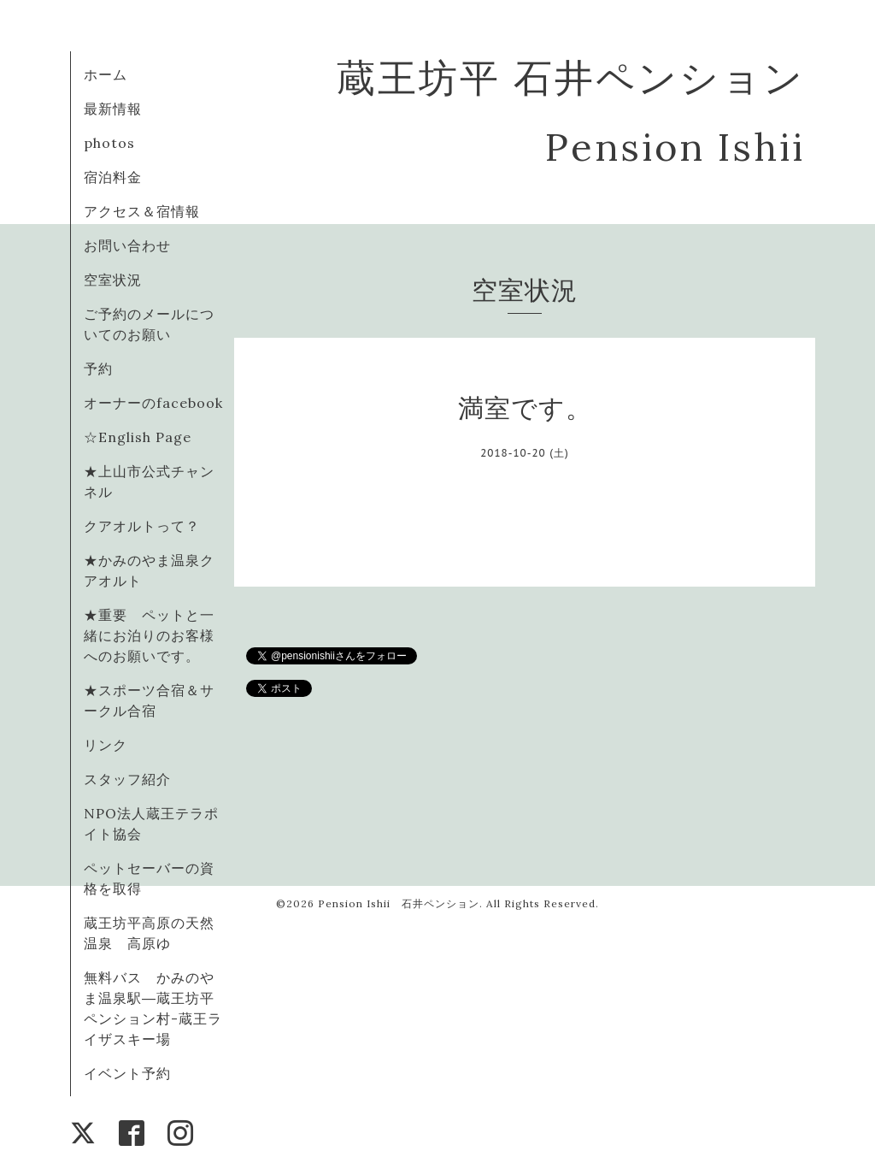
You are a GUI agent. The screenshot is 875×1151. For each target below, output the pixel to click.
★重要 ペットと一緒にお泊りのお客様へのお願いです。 (149, 635)
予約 (98, 368)
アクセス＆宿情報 (142, 211)
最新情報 (113, 108)
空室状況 (113, 279)
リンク (105, 744)
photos (109, 142)
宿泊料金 (113, 177)
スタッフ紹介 (127, 779)
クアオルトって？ (149, 525)
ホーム (105, 74)
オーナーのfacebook (153, 402)
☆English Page (137, 437)
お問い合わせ (127, 245)
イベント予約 (127, 1073)
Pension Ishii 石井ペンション (398, 903)
